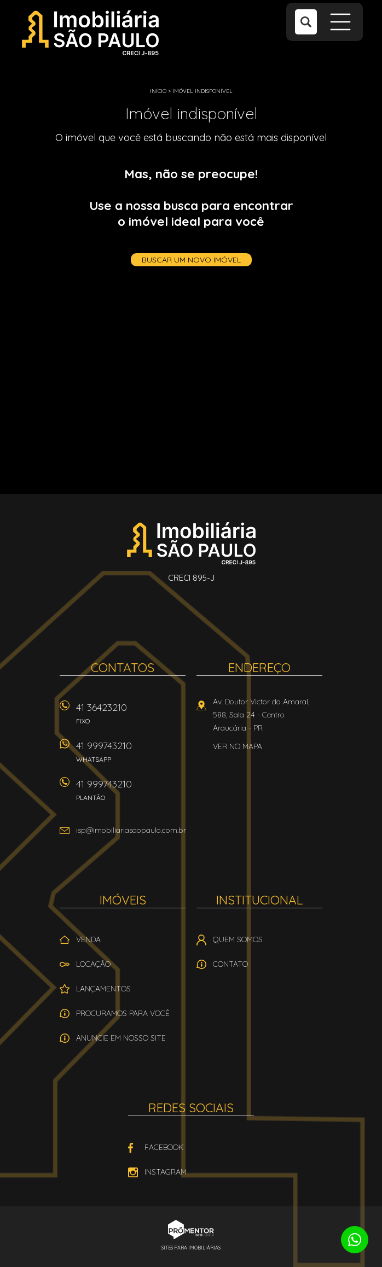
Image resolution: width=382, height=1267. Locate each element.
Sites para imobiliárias (191, 1248)
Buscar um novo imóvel (191, 260)
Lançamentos (103, 989)
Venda (88, 939)
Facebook (163, 1147)
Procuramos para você (123, 1013)
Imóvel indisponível (202, 91)
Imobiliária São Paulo (191, 543)
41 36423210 (131, 717)
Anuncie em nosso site (121, 1038)
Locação (93, 964)
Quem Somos (238, 939)
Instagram (165, 1172)
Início (158, 91)
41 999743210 (131, 755)
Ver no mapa (237, 746)
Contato (230, 964)
